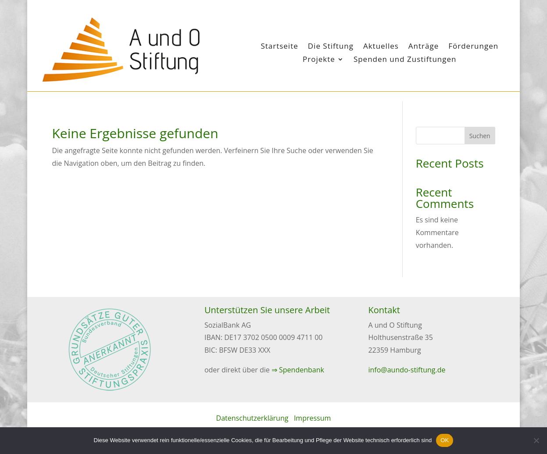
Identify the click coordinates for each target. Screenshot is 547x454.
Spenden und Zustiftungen (405, 60)
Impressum (312, 418)
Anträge (423, 47)
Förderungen (473, 47)
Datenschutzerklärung (252, 418)
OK (444, 440)
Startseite (279, 47)
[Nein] (536, 440)
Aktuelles (381, 47)
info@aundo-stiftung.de (406, 370)
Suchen (479, 136)
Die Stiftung (331, 47)
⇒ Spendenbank (298, 370)
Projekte (319, 60)
